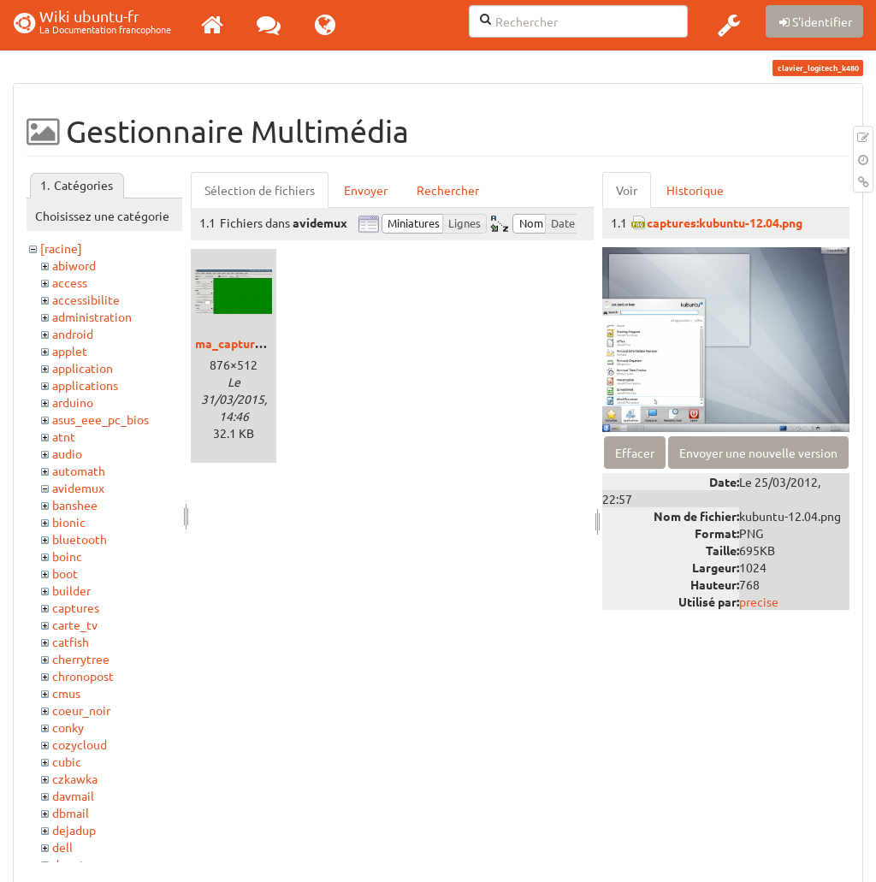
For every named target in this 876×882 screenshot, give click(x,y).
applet (69, 350)
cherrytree (81, 658)
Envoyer (366, 190)
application (82, 368)
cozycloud (79, 744)
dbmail (70, 812)
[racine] (61, 248)
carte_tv (75, 624)
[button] (729, 25)
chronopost (83, 676)
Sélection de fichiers (259, 190)
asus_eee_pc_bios (100, 419)
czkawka (75, 778)
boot (65, 573)
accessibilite (86, 299)
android (72, 333)
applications (85, 385)
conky (68, 727)
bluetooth (79, 539)
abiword (74, 265)
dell (62, 847)
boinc (67, 556)
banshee (75, 504)
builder (71, 590)
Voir (626, 190)
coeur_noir (81, 710)
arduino (72, 402)
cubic (66, 761)
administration (92, 316)
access (69, 282)
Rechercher (448, 190)
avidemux (78, 487)
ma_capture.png (240, 343)
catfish (70, 641)
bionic (69, 522)
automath (78, 470)
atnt (63, 436)
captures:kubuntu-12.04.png (724, 222)
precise (758, 601)
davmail (73, 795)
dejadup (74, 830)
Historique (695, 190)
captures (75, 607)
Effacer (634, 452)
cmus (66, 693)
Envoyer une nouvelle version (758, 452)
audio (67, 453)
